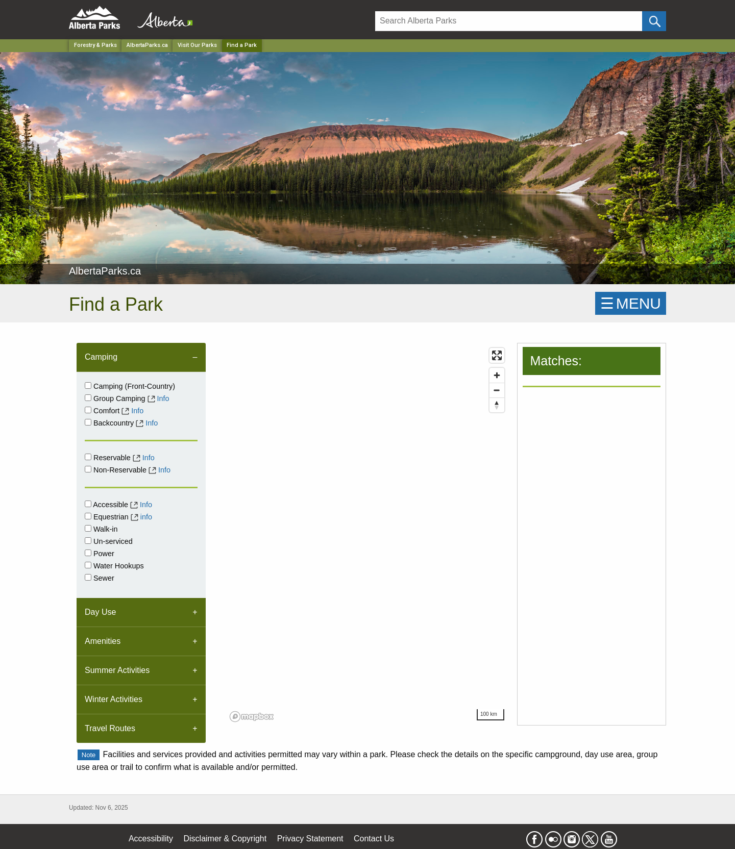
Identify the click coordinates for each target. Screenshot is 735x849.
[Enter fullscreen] (496, 355)
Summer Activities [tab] (117, 670)
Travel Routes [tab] (110, 728)
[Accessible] (88, 504)
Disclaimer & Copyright (225, 838)
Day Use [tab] (100, 612)
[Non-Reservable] (88, 469)
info (146, 517)
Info (163, 398)
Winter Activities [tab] (113, 699)
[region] (367, 534)
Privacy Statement (310, 838)
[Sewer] (88, 577)
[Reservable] (88, 457)
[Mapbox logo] (251, 716)
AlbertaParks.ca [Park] (147, 45)
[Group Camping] (88, 397)
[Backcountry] (88, 422)
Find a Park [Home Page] (242, 45)
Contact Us (374, 838)
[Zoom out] (496, 390)
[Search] (508, 21)
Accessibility (151, 838)
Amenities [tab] (102, 641)
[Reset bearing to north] (496, 404)
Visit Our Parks (197, 45)
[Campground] (88, 385)
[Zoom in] (496, 375)
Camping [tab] (101, 357)
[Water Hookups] (88, 565)
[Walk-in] (88, 528)
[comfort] (88, 410)
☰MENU (630, 303)
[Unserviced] (88, 540)
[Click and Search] (654, 21)
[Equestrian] (88, 516)
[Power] (88, 553)
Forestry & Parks (95, 45)
